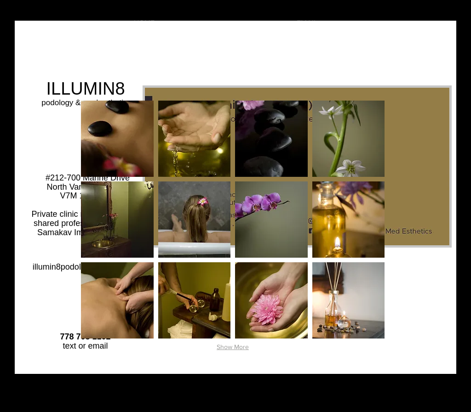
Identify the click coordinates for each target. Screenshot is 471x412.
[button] (117, 139)
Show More (233, 346)
